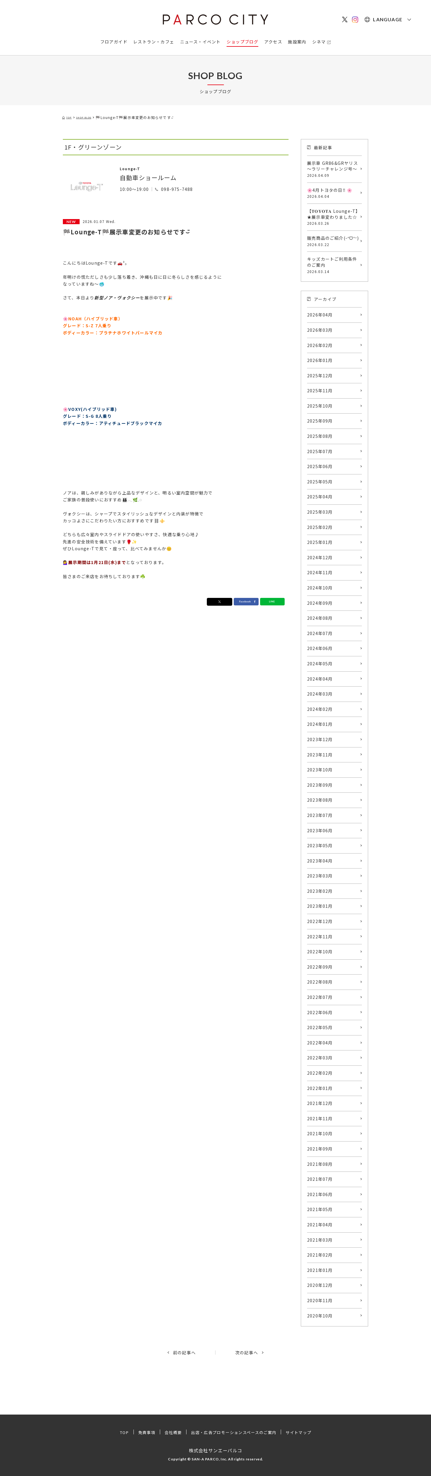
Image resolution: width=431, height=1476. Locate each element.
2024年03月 (320, 694)
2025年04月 (320, 497)
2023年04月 (320, 861)
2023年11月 (320, 755)
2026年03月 (320, 330)
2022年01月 (320, 1088)
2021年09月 (320, 1149)
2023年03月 (320, 876)
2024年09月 (320, 603)
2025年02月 (320, 527)
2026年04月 (320, 315)
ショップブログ (242, 42)
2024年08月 (320, 618)
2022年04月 (320, 1043)
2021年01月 (320, 1270)
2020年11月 (320, 1300)
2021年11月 (320, 1118)
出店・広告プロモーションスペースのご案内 (234, 1432)
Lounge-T (135, 167)
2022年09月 (320, 967)
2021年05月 (320, 1209)
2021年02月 (320, 1255)
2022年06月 (320, 1012)
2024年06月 (320, 648)
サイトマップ (304, 1432)
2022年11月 (320, 937)
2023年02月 (320, 891)
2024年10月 (320, 588)
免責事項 (141, 1432)
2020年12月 (320, 1285)
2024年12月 (320, 557)
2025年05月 (320, 482)
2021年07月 (320, 1179)
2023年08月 (320, 800)
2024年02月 (320, 709)
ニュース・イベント (200, 42)
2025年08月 (320, 436)
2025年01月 (320, 542)
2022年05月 (320, 1027)
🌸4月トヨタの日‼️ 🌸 (333, 193)
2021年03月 (320, 1240)
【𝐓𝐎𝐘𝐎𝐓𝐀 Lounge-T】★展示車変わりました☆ (333, 217)
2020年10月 (320, 1316)
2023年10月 (320, 770)
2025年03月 (320, 512)
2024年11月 (320, 572)
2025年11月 (320, 391)
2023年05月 (320, 845)
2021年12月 (320, 1103)
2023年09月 (320, 785)
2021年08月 (320, 1164)
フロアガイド (114, 42)
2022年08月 (320, 982)
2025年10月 (320, 406)
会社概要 (169, 1432)
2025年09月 (320, 421)
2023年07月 (320, 815)
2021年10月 (320, 1133)
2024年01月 (320, 724)
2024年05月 (320, 664)
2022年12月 (320, 921)
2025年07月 (320, 451)
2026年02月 (320, 345)
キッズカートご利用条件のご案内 (333, 265)
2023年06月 (320, 830)
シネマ (319, 42)
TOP (118, 1432)
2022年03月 (320, 1058)
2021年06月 (320, 1194)
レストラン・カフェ (153, 42)
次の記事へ (246, 1352)
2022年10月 (320, 952)
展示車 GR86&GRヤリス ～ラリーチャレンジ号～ (333, 169)
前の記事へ (184, 1352)
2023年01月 (320, 906)
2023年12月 (320, 739)
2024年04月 (320, 679)
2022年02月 (320, 1073)
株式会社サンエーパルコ (215, 1450)
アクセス (273, 42)
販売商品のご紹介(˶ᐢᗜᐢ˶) (333, 241)
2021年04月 (320, 1225)
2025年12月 (320, 376)
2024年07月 (320, 633)
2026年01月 (320, 360)
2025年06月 (320, 466)
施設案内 (297, 42)
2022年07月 (320, 997)
